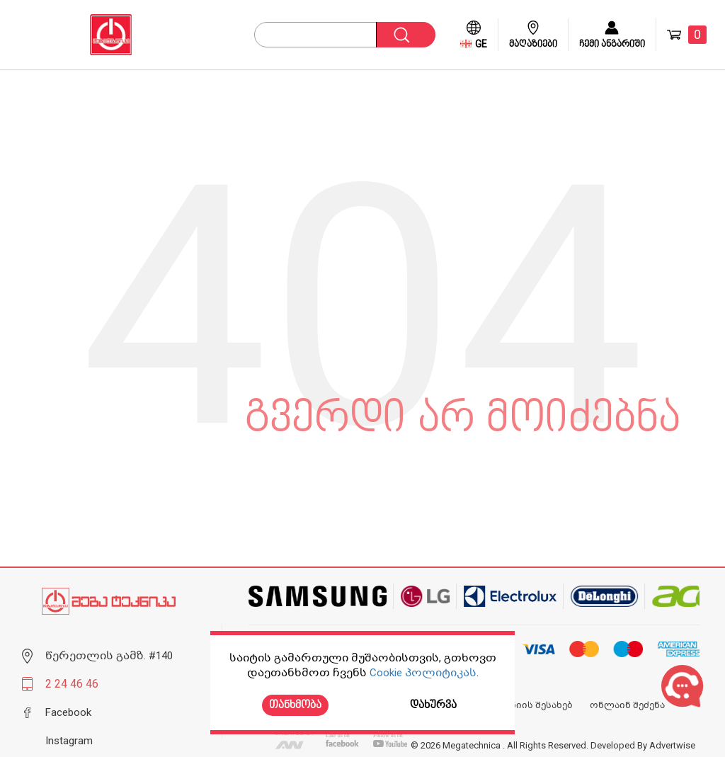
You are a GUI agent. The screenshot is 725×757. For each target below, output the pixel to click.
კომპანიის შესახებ (526, 705)
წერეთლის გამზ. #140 (109, 655)
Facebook (68, 712)
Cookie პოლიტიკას (423, 672)
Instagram (69, 740)
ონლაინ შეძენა (627, 705)
